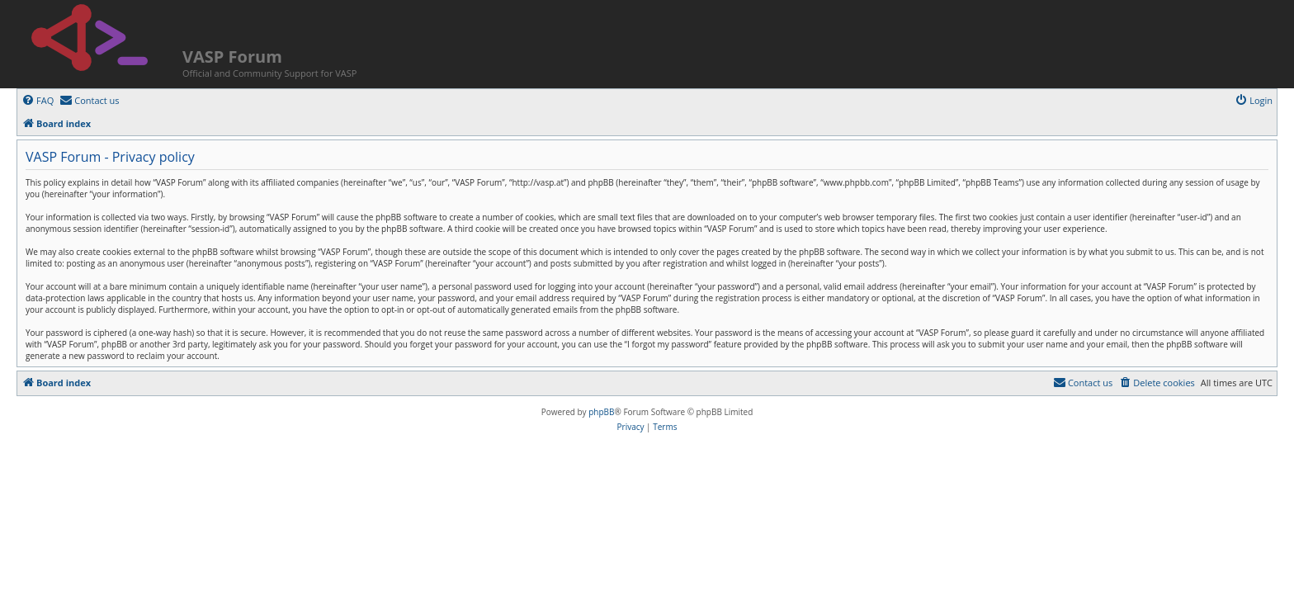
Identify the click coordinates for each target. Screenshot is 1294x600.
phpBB (601, 412)
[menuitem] (37, 101)
